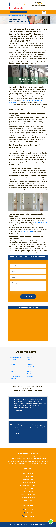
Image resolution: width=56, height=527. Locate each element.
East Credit (13, 362)
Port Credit (30, 374)
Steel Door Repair (28, 479)
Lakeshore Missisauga (33, 366)
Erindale (29, 364)
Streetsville (30, 376)
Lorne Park (13, 371)
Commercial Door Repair (28, 485)
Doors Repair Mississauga (27, 524)
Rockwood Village (15, 376)
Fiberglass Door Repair (28, 494)
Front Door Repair (28, 488)
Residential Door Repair (28, 482)
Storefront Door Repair (28, 497)
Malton (29, 371)
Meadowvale (13, 374)
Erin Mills (12, 364)
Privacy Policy (28, 500)
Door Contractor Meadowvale (32, 15)
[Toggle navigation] (44, 12)
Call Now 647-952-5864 (18, 12)
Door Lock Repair (28, 476)
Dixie (28, 359)
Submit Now (28, 296)
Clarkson (29, 357)
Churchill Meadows (15, 357)
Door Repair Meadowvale (18, 15)
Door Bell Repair (28, 473)
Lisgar (28, 369)
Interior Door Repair (28, 491)
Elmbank (29, 362)
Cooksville (13, 359)
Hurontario (13, 366)
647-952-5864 (29, 516)
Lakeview (12, 369)
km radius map (28, 325)
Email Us (29, 513)
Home (10, 15)
